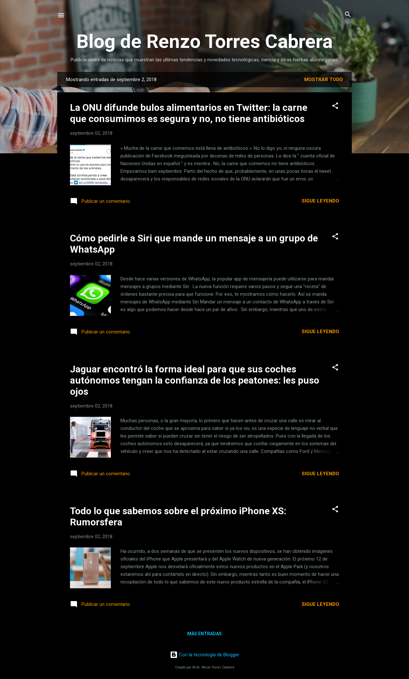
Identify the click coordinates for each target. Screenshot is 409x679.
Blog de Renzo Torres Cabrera (204, 41)
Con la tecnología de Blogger (204, 655)
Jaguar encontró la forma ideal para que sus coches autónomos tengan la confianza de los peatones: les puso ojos (194, 380)
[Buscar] (348, 15)
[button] (335, 106)
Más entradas (204, 633)
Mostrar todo (323, 79)
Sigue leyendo (320, 201)
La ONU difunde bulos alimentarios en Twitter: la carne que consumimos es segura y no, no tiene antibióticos (188, 113)
